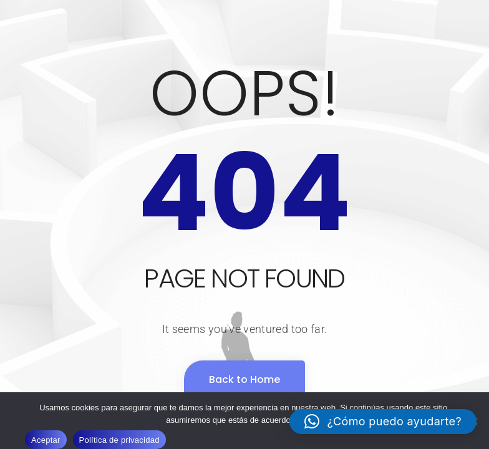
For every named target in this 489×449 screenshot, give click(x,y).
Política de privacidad (119, 440)
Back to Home (244, 379)
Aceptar (46, 440)
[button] (383, 421)
